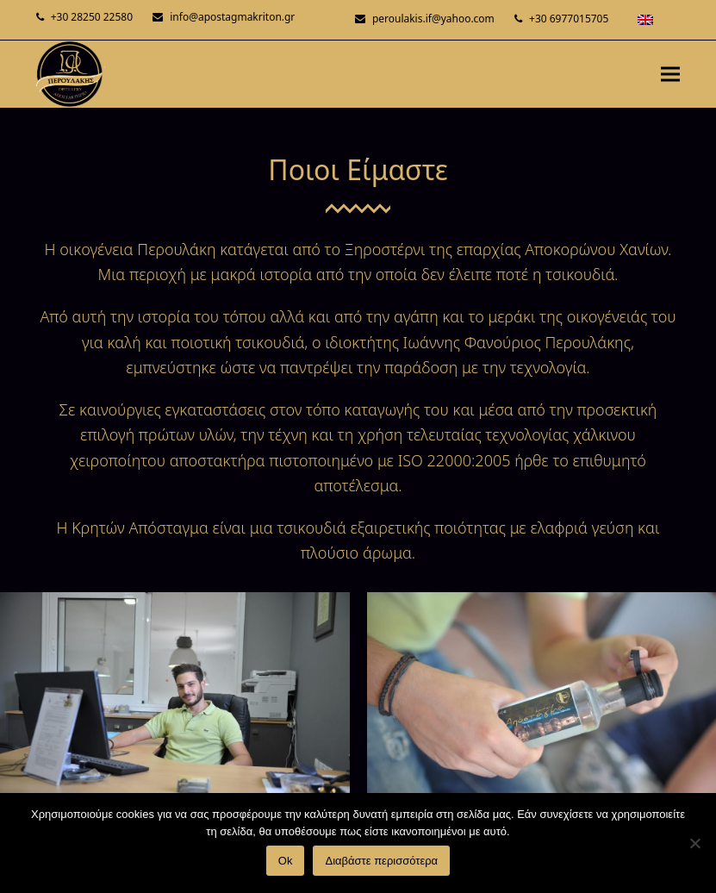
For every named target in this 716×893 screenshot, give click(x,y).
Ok (285, 860)
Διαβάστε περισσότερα (381, 860)
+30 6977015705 (568, 18)
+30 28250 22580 (92, 16)
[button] (670, 73)
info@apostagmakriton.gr (232, 16)
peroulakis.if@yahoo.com (433, 18)
